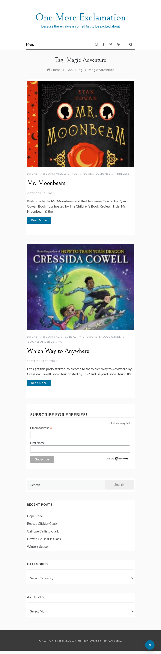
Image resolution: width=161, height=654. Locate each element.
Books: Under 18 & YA (45, 341)
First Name (37, 443)
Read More (39, 220)
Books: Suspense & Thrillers (106, 173)
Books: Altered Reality (62, 336)
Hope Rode (35, 516)
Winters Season (38, 546)
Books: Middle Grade (60, 173)
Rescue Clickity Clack (42, 523)
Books (32, 173)
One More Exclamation (80, 17)
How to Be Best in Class (44, 539)
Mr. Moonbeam (46, 183)
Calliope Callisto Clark (43, 531)
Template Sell (111, 640)
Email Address (41, 428)
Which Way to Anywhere (58, 351)
